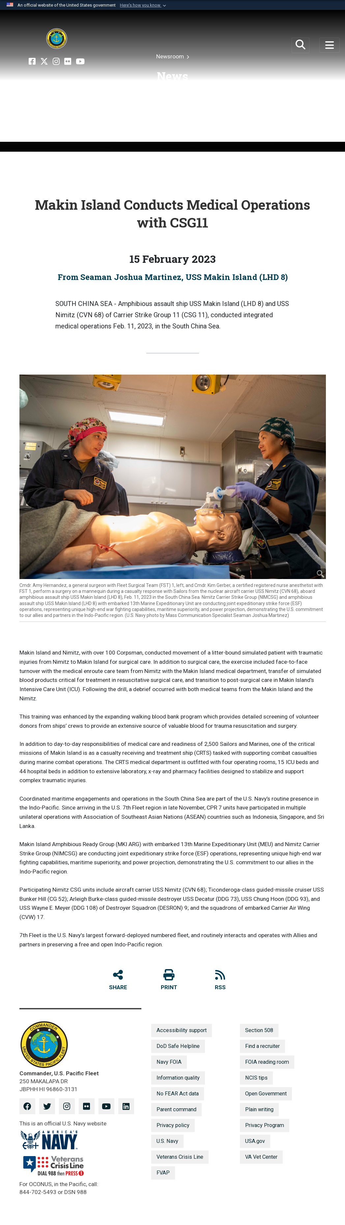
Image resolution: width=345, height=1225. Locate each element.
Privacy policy (173, 1125)
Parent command (176, 1109)
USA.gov (255, 1141)
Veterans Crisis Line (180, 1157)
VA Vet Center (261, 1157)
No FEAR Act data (178, 1093)
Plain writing (259, 1109)
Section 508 (259, 1030)
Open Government (266, 1093)
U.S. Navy (167, 1141)
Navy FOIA (169, 1062)
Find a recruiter (262, 1046)
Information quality (178, 1078)
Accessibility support (182, 1030)
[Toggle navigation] (329, 45)
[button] (143, 5)
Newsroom (170, 56)
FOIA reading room (267, 1062)
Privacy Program (264, 1125)
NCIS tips (256, 1078)
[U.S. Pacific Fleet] (56, 38)
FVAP (163, 1173)
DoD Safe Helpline (178, 1046)
